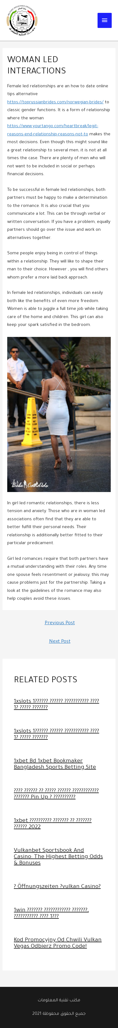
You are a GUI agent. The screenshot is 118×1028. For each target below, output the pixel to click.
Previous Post (60, 623)
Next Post (59, 642)
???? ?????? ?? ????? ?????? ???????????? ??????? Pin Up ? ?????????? (56, 794)
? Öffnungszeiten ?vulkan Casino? (57, 887)
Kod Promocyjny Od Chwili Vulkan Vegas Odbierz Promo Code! (58, 943)
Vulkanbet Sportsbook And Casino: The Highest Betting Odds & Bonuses (58, 857)
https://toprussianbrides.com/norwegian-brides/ (55, 102)
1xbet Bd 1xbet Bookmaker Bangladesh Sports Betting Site (55, 764)
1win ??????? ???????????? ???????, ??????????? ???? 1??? (51, 913)
